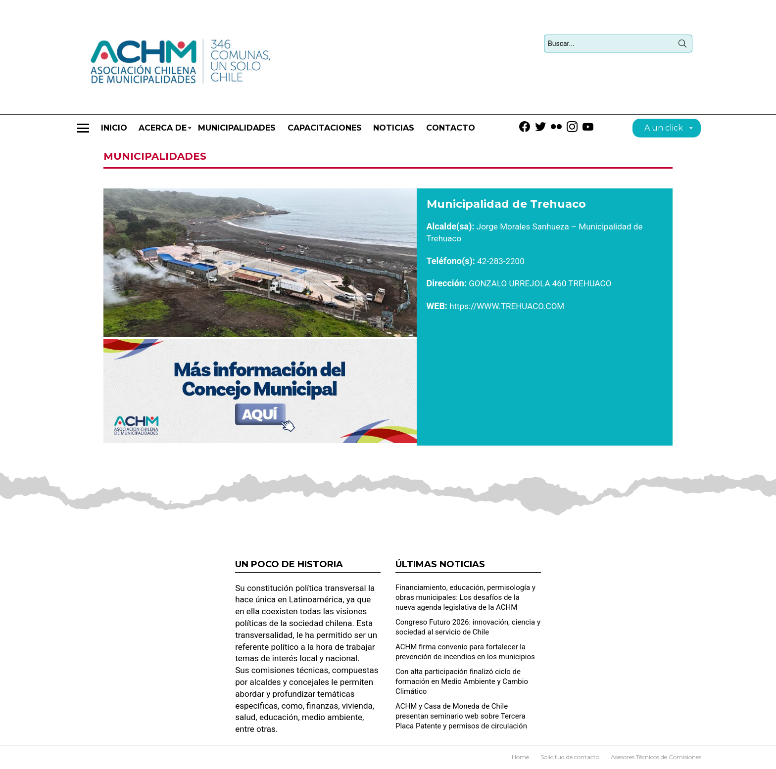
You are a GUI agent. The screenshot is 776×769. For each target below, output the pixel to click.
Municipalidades (237, 128)
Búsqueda (682, 45)
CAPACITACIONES (325, 128)
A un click (663, 129)
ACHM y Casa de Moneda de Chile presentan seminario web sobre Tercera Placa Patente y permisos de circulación (461, 716)
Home (520, 757)
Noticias (393, 128)
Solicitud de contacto (569, 757)
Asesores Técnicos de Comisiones (656, 757)
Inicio (114, 128)
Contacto (450, 128)
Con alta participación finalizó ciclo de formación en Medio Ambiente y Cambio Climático (461, 681)
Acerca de (163, 132)
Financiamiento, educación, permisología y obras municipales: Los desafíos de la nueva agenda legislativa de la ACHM (465, 597)
